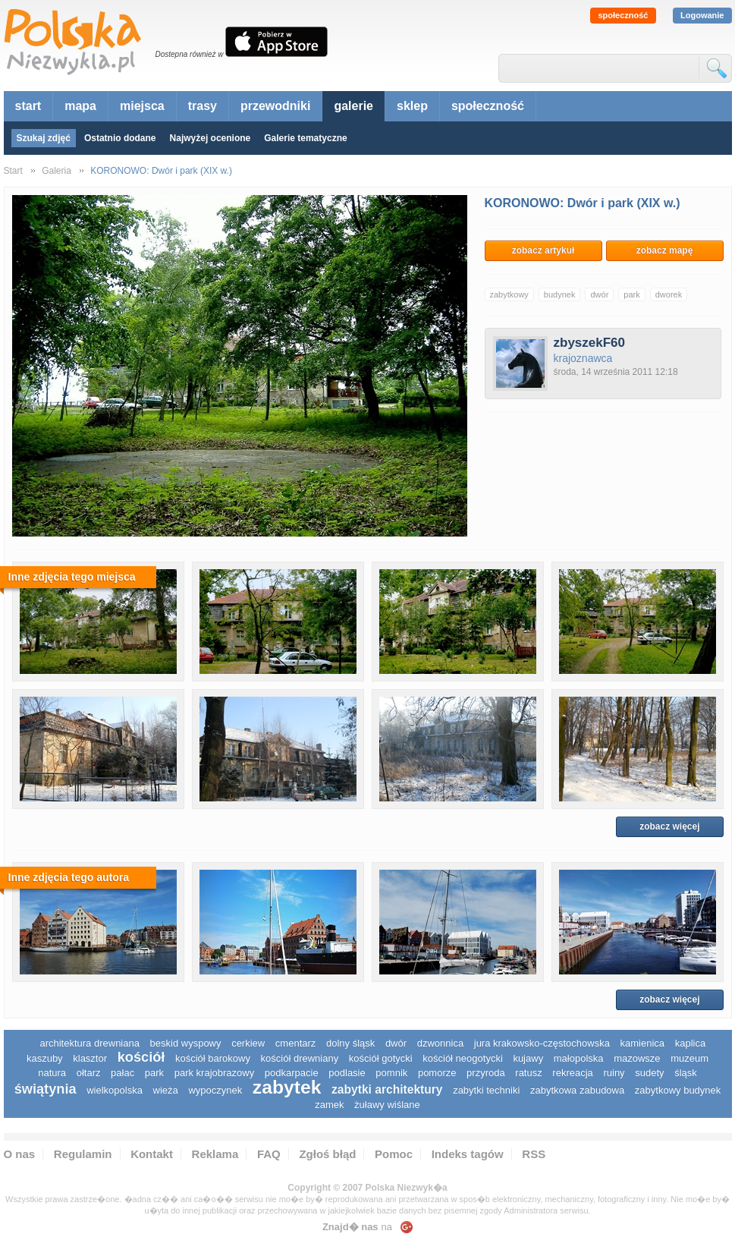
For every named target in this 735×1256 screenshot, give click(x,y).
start (28, 105)
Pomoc (394, 1154)
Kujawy (528, 1058)
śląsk (685, 1072)
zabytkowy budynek (678, 1090)
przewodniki (275, 105)
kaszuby (45, 1058)
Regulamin (83, 1154)
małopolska (579, 1058)
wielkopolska (114, 1090)
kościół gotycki (381, 1058)
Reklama (215, 1154)
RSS (533, 1154)
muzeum (689, 1058)
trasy (202, 105)
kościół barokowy (212, 1058)
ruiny (613, 1072)
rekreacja (572, 1072)
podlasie (346, 1072)
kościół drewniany (300, 1058)
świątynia (45, 1089)
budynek (560, 294)
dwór (599, 294)
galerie (353, 105)
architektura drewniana (89, 1043)
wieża (165, 1090)
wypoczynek (215, 1090)
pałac (122, 1072)
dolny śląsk (350, 1043)
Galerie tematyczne (305, 138)
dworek (668, 294)
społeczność (623, 15)
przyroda (485, 1072)
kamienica (642, 1043)
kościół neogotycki (462, 1058)
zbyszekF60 (590, 342)
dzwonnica (440, 1043)
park (631, 294)
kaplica (690, 1043)
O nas (20, 1154)
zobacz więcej (669, 826)
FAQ (269, 1154)
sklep (412, 105)
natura (52, 1072)
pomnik (391, 1072)
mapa (80, 105)
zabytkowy (509, 294)
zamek (329, 1104)
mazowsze (637, 1058)
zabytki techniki (486, 1090)
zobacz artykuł (543, 250)
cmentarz (295, 1043)
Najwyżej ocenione (210, 138)
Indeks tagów (468, 1154)
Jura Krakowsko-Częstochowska (542, 1043)
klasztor (90, 1058)
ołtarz (89, 1072)
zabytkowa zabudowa (577, 1090)
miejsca (142, 105)
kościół (141, 1057)
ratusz (528, 1072)
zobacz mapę (664, 250)
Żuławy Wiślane (387, 1104)
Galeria (56, 170)
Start (13, 170)
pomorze (437, 1072)
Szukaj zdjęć (44, 138)
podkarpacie (292, 1072)
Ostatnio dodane (120, 138)
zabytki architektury (386, 1089)
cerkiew (248, 1043)
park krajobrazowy (214, 1072)
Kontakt (151, 1154)
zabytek (287, 1087)
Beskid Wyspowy (185, 1043)
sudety (649, 1072)
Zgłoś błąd (327, 1154)
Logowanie (702, 15)
